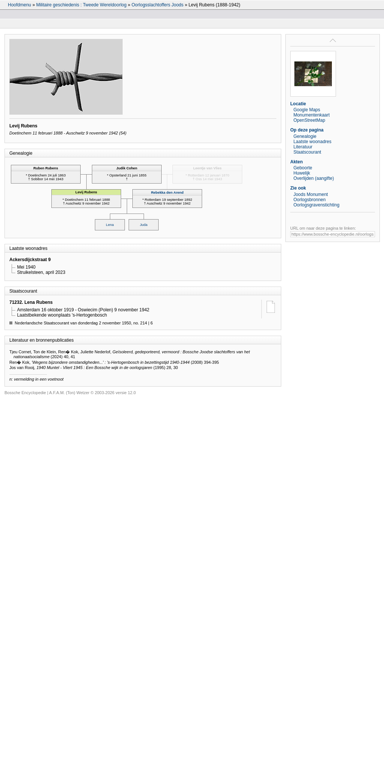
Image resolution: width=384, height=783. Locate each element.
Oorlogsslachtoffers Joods (158, 4)
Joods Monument (310, 194)
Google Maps (306, 109)
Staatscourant (307, 152)
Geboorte (302, 167)
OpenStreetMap (309, 120)
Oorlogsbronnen (309, 199)
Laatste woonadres (312, 141)
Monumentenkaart (311, 115)
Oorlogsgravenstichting (316, 205)
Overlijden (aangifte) (313, 178)
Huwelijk (301, 173)
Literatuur (302, 146)
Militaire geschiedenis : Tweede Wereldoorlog (81, 4)
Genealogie (304, 136)
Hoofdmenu (19, 4)
